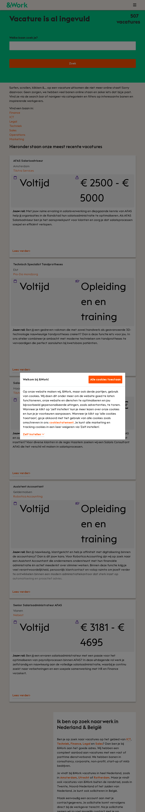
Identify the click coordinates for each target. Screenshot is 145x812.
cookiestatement (61, 422)
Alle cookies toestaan (105, 379)
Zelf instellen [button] (33, 434)
